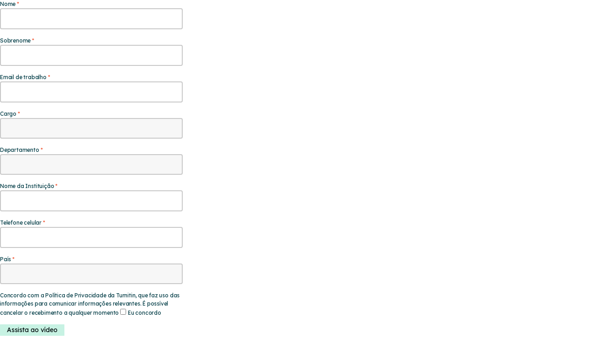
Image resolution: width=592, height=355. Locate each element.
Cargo (8, 113)
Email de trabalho (23, 77)
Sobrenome (15, 40)
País (5, 259)
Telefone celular (21, 222)
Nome (8, 3)
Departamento (19, 149)
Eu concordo (144, 312)
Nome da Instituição (27, 186)
